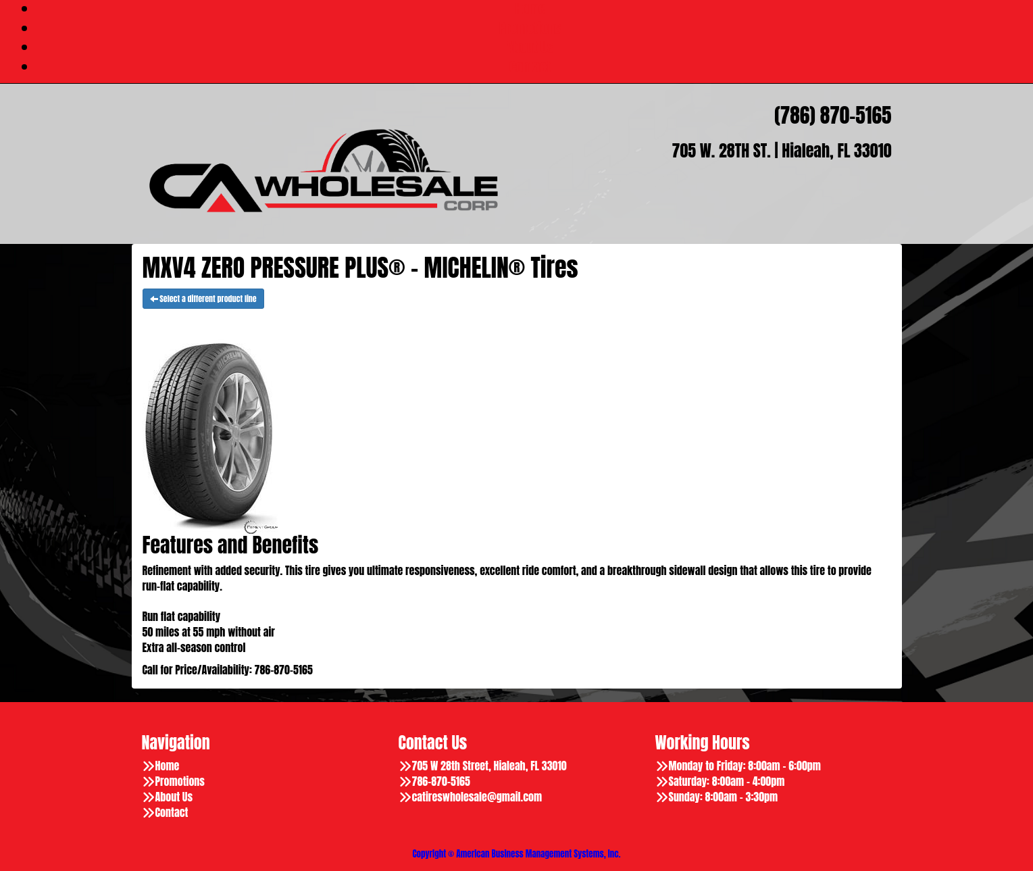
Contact (530, 66)
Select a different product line (203, 299)
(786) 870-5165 (832, 115)
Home (167, 766)
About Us (530, 46)
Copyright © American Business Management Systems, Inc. (516, 853)
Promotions (530, 28)
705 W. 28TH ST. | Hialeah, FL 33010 (782, 151)
